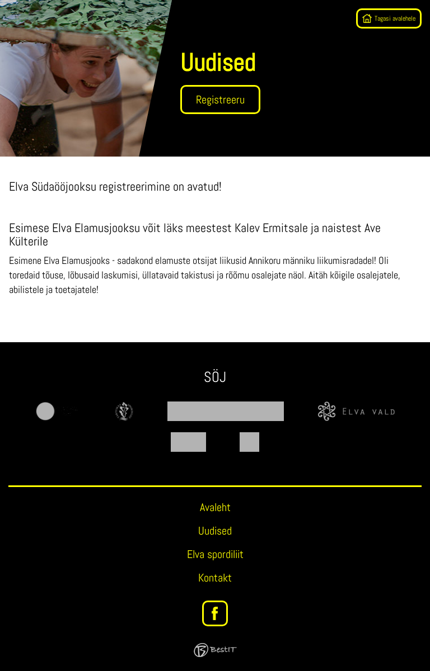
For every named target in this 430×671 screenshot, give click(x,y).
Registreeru (220, 99)
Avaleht (215, 507)
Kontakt (215, 577)
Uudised (215, 530)
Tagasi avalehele (395, 18)
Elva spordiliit (215, 554)
